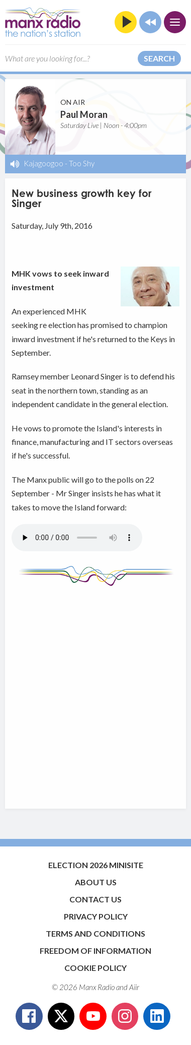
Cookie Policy (95, 967)
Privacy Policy (96, 916)
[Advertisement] (95, 692)
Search (159, 58)
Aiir (134, 987)
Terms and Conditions (95, 933)
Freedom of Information (95, 950)
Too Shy (81, 163)
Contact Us (95, 899)
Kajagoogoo (43, 163)
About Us (96, 882)
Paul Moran (84, 114)
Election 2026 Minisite (95, 865)
